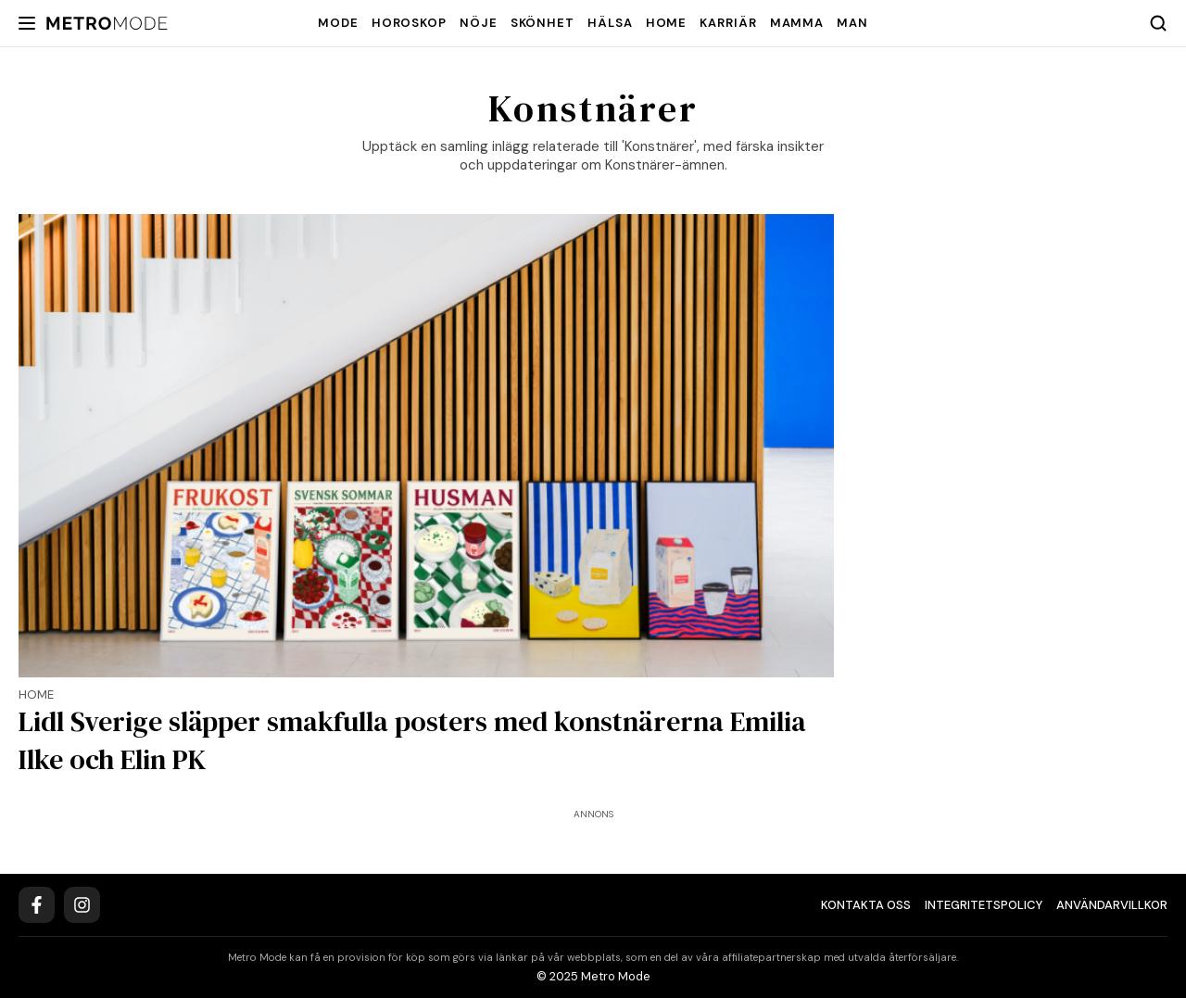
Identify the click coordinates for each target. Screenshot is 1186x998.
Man (852, 23)
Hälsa (610, 23)
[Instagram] (82, 905)
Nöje (479, 23)
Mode (338, 23)
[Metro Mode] (107, 24)
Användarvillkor (1111, 905)
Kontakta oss (866, 905)
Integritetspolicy (983, 905)
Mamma (797, 23)
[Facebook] (37, 905)
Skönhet (542, 23)
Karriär (728, 23)
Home (667, 23)
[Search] (1158, 23)
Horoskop (409, 23)
